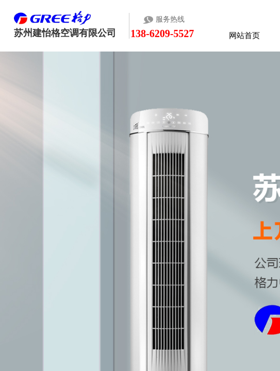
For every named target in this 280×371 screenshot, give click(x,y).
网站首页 (244, 35)
